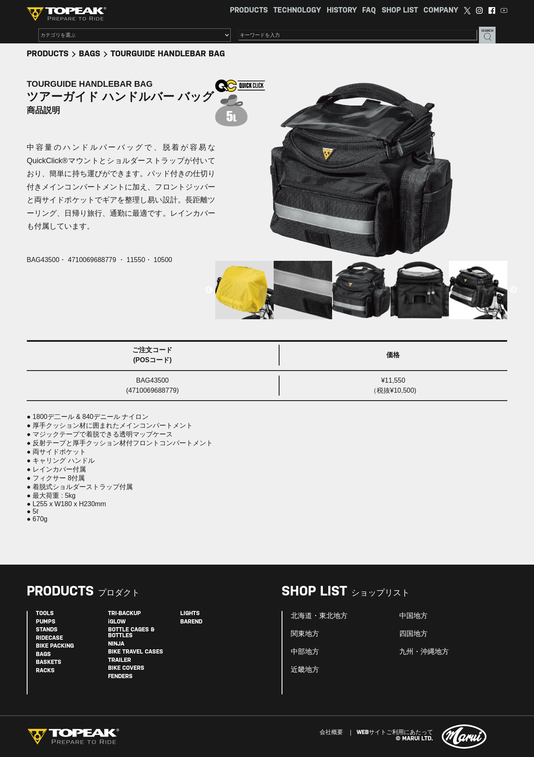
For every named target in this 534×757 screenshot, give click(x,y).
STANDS (47, 630)
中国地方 (413, 616)
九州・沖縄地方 (424, 651)
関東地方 (305, 634)
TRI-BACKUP (124, 613)
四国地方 (413, 634)
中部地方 (305, 651)
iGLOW (117, 622)
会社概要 (331, 732)
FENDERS (120, 676)
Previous (209, 290)
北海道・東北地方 (319, 616)
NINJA (116, 644)
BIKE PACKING (55, 646)
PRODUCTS (249, 10)
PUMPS (45, 622)
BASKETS (48, 662)
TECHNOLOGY (297, 10)
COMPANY (440, 10)
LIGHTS (190, 613)
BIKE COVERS (126, 668)
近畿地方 (305, 669)
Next (513, 290)
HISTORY (342, 10)
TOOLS (45, 613)
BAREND (191, 622)
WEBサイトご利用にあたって (395, 732)
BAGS (89, 54)
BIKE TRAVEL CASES (135, 652)
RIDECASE (49, 638)
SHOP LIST (400, 10)
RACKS (45, 671)
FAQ (369, 10)
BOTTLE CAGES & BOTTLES (131, 632)
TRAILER (119, 660)
